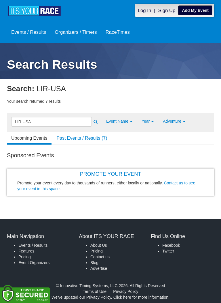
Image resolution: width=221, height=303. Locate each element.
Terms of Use (94, 291)
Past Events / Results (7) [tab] (81, 138)
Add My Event (195, 10)
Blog (94, 262)
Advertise (98, 268)
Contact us (100, 257)
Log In (144, 10)
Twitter (168, 251)
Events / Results (28, 32)
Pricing (24, 257)
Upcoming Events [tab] (29, 138)
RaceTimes (118, 32)
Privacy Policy (125, 291)
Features (26, 251)
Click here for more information (140, 297)
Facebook (171, 245)
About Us (98, 245)
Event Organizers (33, 262)
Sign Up (167, 10)
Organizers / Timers (76, 32)
